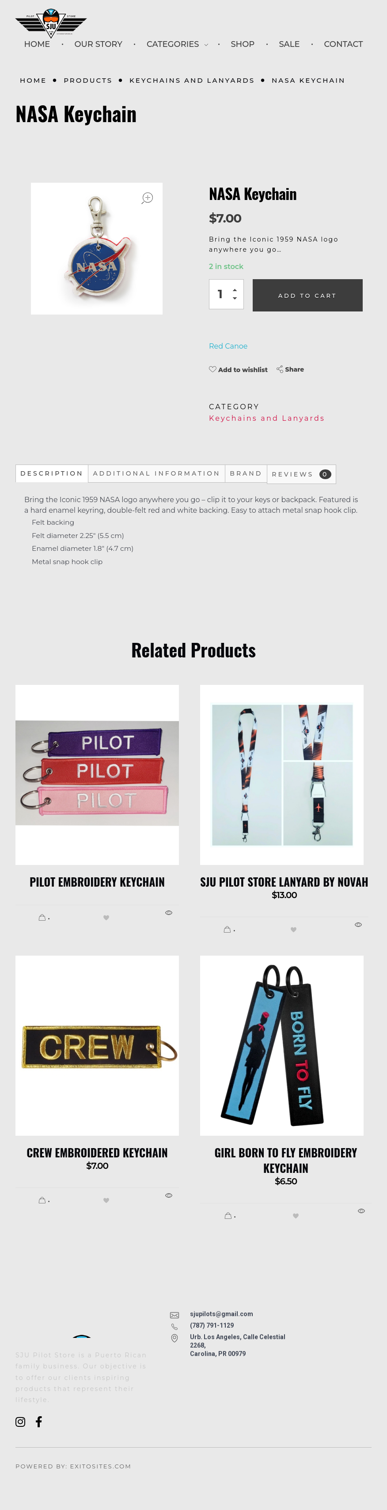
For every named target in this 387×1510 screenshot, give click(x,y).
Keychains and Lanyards (192, 80)
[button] (237, 291)
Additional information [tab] (156, 473)
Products (88, 80)
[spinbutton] (226, 294)
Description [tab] (51, 473)
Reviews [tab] (301, 474)
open (147, 198)
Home (33, 80)
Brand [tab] (246, 473)
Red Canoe (228, 346)
